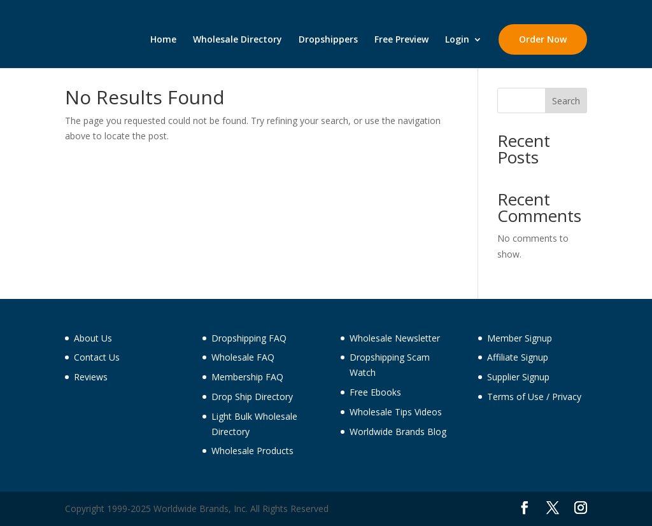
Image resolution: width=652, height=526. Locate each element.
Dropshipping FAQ (249, 338)
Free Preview (401, 40)
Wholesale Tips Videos (396, 412)
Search (566, 101)
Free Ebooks (375, 392)
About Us (93, 338)
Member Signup (519, 338)
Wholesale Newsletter (395, 338)
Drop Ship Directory (252, 397)
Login (457, 40)
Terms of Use (515, 397)
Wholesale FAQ (242, 357)
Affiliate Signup (517, 357)
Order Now (543, 39)
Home (163, 40)
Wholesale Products (252, 451)
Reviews (91, 377)
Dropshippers (328, 40)
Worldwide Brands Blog (398, 432)
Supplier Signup (518, 377)
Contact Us (97, 357)
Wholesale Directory (237, 40)
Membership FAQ (247, 377)
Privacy (566, 397)
